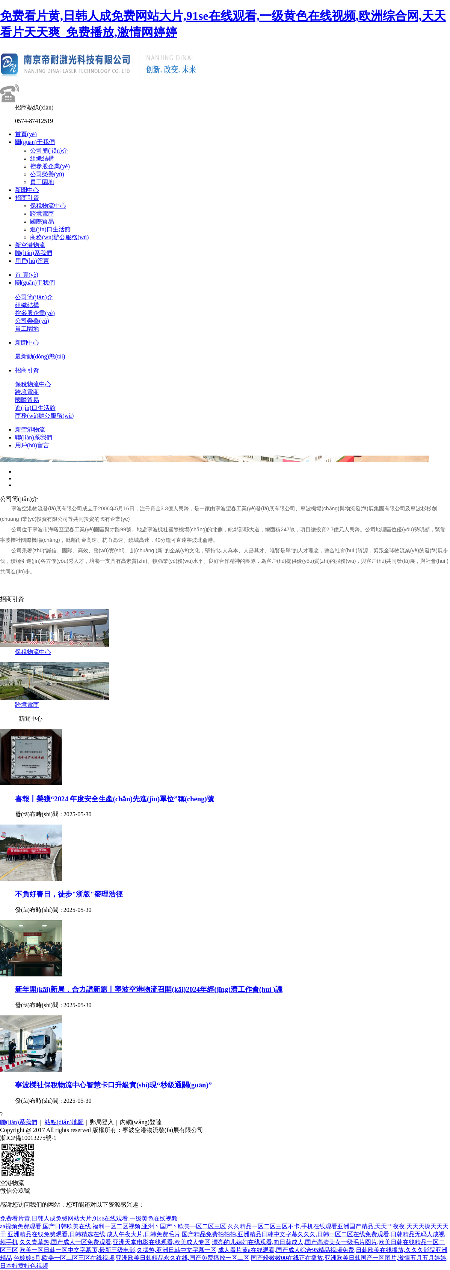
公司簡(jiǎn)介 (49, 150)
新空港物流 (30, 245)
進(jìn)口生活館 (50, 229)
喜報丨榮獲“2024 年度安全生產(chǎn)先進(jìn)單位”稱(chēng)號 (114, 799)
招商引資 (27, 198)
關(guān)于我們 (35, 142)
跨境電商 (42, 213)
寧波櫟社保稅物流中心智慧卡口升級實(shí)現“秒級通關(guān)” (113, 1085)
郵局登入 (102, 1122)
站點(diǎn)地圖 (64, 1122)
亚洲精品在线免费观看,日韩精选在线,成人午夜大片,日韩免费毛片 (94, 1234)
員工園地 (42, 182)
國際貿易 (42, 221)
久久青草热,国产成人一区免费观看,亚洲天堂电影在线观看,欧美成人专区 (115, 1242)
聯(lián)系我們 (33, 253)
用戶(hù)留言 (32, 261)
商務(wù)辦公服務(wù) (59, 237)
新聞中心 (27, 190)
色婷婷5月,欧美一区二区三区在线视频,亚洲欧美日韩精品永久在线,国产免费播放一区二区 (131, 1258)
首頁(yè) (26, 134)
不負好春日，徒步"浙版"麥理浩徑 (69, 894)
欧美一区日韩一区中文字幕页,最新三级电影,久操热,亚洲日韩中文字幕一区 (118, 1250)
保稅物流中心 (48, 205)
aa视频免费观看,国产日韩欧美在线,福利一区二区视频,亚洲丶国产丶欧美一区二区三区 (113, 1226)
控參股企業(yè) (50, 166)
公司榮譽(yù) (47, 174)
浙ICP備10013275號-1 (28, 1138)
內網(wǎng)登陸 (141, 1122)
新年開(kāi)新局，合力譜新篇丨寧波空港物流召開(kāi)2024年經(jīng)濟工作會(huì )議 (148, 989)
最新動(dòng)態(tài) (40, 356)
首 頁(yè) (26, 274)
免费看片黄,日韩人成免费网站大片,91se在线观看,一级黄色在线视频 (89, 1218)
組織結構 (42, 158)
